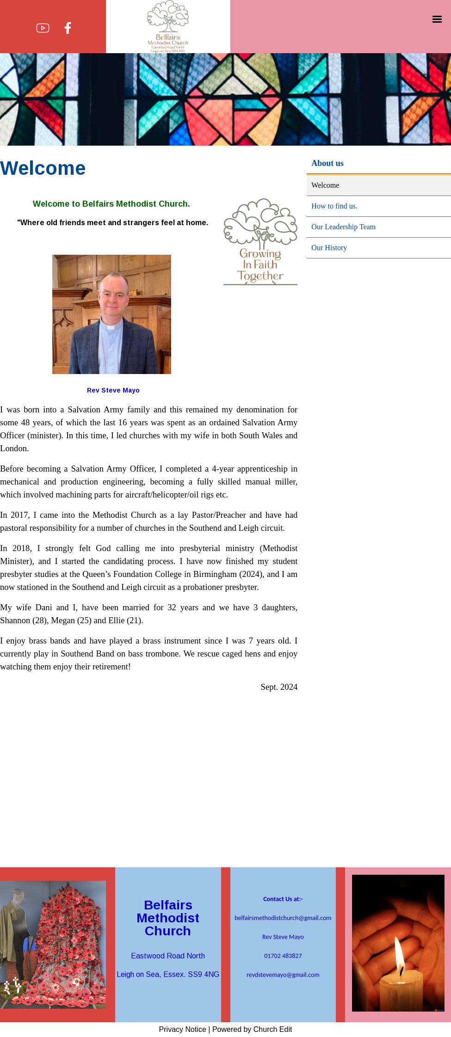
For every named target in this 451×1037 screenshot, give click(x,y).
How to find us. (334, 206)
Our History (329, 248)
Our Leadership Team (343, 227)
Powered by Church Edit (252, 1029)
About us (327, 163)
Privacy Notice (182, 1029)
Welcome (325, 185)
